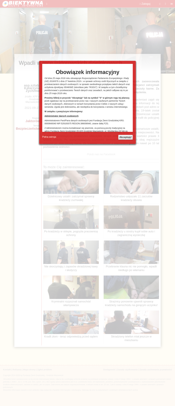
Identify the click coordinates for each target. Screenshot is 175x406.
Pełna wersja (49, 137)
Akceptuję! (125, 137)
